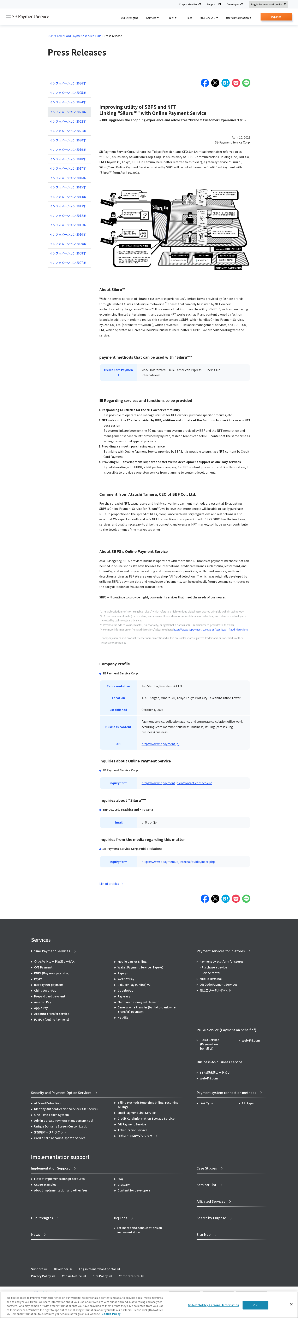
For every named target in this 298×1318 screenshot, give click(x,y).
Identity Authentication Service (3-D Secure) (66, 1109)
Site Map (204, 1234)
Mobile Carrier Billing (132, 961)
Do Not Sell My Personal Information (213, 1305)
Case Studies (207, 1168)
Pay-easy (124, 996)
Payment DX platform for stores (221, 961)
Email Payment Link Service (137, 1113)
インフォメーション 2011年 (68, 225)
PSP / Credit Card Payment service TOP (74, 36)
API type (248, 1103)
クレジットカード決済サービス (54, 961)
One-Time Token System (51, 1115)
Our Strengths (129, 17)
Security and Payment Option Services (61, 1092)
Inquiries (276, 17)
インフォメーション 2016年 (68, 178)
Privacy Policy (41, 1276)
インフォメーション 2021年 (68, 131)
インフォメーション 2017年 (68, 168)
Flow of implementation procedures (59, 1179)
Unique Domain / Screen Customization (61, 1126)
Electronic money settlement (138, 1002)
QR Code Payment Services (218, 984)
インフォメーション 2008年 (68, 253)
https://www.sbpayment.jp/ (160, 744)
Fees (189, 17)
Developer (233, 4)
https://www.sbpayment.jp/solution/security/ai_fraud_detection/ (210, 629)
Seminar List (206, 1184)
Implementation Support (50, 1168)
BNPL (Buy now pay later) (52, 973)
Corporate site (188, 4)
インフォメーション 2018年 (68, 159)
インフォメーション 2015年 (68, 187)
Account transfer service (51, 1014)
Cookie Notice (72, 1276)
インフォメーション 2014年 (68, 197)
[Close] (291, 1304)
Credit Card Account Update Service (59, 1138)
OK (255, 1305)
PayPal (38, 979)
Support (212, 4)
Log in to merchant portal (266, 4)
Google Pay (125, 990)
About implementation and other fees (60, 1190)
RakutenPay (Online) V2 (134, 985)
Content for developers (134, 1190)
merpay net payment (49, 985)
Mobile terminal (211, 979)
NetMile (123, 1017)
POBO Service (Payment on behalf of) (209, 1044)
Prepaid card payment (49, 996)
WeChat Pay (126, 979)
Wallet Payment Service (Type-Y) (140, 967)
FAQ (120, 1179)
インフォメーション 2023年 (68, 112)
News (35, 1234)
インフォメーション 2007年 (68, 262)
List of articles (109, 883)
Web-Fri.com (251, 1040)
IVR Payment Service (132, 1124)
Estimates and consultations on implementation (139, 1230)
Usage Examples (45, 1184)
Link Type (206, 1103)
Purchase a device (214, 967)
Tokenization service (132, 1130)
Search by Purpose (211, 1217)
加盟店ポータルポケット (50, 1132)
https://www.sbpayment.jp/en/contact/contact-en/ (177, 783)
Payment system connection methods (226, 1092)
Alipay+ (123, 973)
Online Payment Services (50, 950)
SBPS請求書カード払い (215, 1072)
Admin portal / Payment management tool (63, 1120)
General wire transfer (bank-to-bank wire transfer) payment (146, 1009)
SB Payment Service (27, 17)
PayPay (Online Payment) (51, 1019)
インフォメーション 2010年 (68, 234)
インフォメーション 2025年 (68, 92)
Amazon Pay (42, 1002)
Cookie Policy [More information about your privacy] (111, 1314)
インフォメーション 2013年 (68, 206)
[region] (149, 1304)
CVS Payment (43, 967)
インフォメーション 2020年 (68, 140)
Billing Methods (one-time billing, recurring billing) (148, 1104)
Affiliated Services (211, 1201)
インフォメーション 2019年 (68, 149)
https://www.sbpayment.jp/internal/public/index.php (178, 862)
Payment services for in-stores (221, 950)
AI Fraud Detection (47, 1103)
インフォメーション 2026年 (68, 83)
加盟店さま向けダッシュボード (138, 1136)
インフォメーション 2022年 (68, 121)
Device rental (211, 973)
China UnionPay (45, 990)
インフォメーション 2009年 (68, 244)
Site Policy (100, 1276)
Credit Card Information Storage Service (146, 1118)
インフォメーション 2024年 (68, 102)
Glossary (124, 1184)
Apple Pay (41, 1008)
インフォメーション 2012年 (68, 215)
